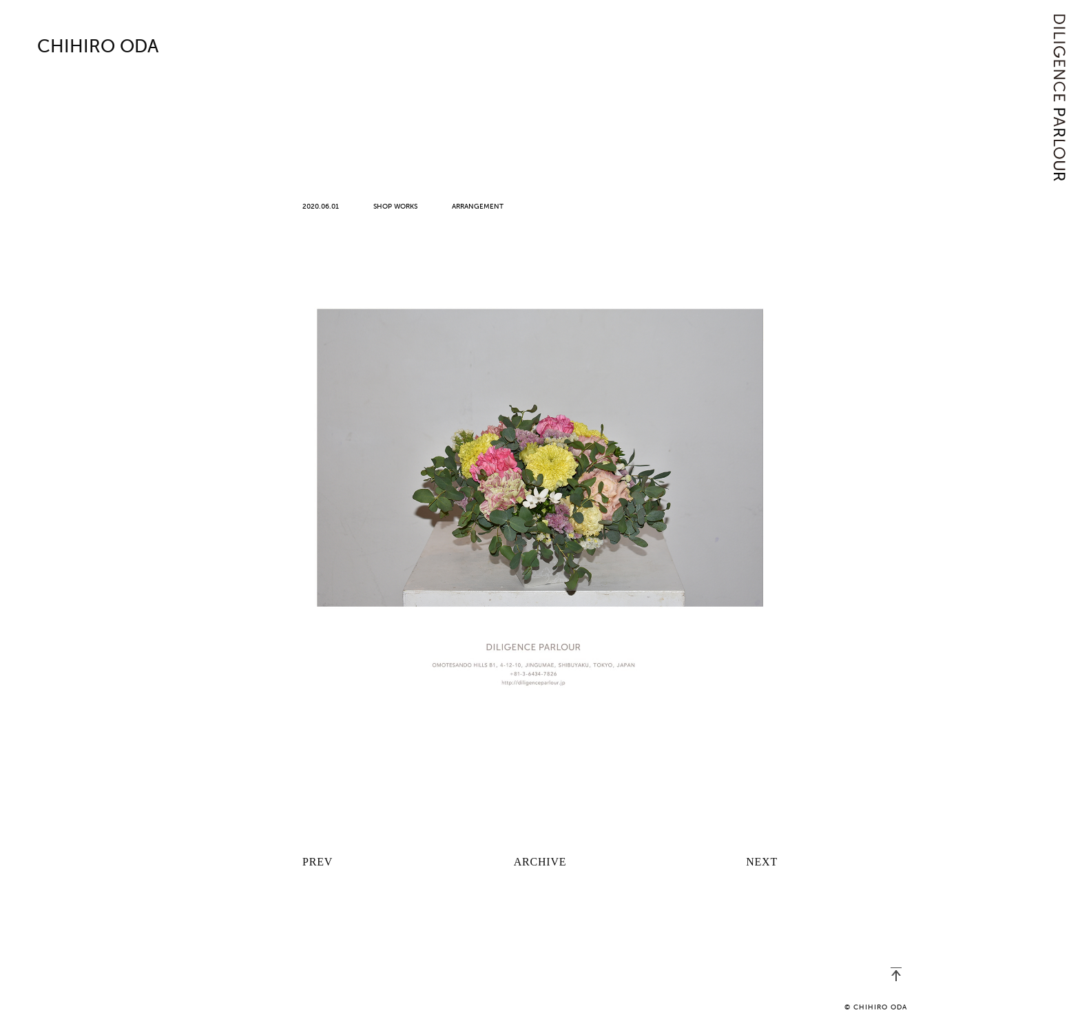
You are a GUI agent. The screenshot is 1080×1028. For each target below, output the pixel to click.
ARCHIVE (540, 862)
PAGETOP (896, 974)
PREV (317, 862)
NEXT (762, 862)
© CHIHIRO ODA (875, 1007)
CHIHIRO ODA (97, 47)
